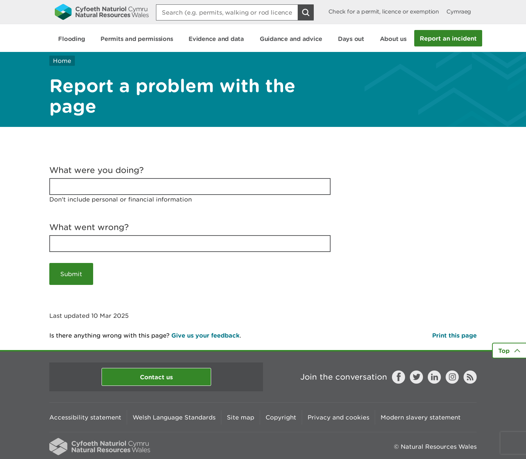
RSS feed (470, 377)
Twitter (416, 377)
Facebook (398, 377)
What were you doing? (96, 170)
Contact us (156, 376)
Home (62, 60)
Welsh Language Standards (174, 417)
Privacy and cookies (338, 417)
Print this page (454, 335)
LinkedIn (434, 377)
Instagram (452, 377)
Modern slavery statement (421, 417)
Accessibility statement (85, 417)
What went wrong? (89, 227)
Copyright (281, 417)
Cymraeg (458, 11)
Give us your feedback (205, 335)
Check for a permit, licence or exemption (383, 11)
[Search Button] (306, 12)
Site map (240, 417)
